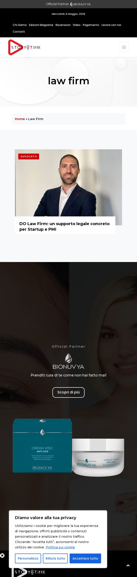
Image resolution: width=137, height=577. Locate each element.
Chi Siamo (20, 25)
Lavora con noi (111, 25)
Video (77, 25)
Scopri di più (68, 392)
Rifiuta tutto (55, 558)
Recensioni (63, 25)
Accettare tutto (85, 558)
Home (20, 119)
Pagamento (91, 25)
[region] (58, 539)
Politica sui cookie (60, 547)
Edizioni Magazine (41, 25)
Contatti (19, 32)
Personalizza (28, 558)
